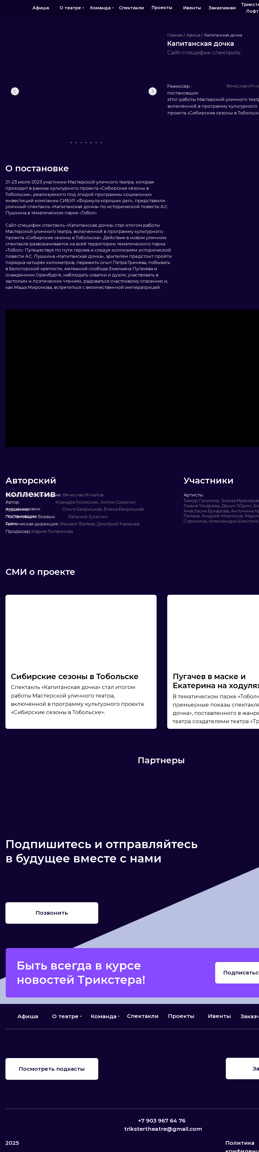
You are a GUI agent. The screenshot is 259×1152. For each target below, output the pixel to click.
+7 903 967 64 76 (161, 1120)
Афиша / (194, 35)
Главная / (176, 35)
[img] (11, 7)
